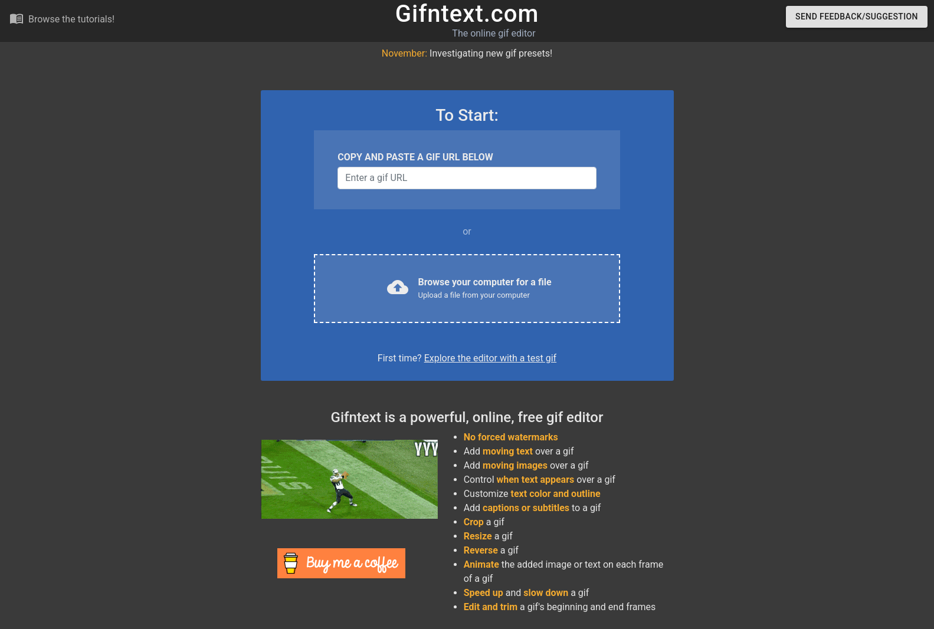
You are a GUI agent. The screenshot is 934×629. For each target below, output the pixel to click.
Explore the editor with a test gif (490, 358)
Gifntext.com (467, 14)
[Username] (466, 178)
